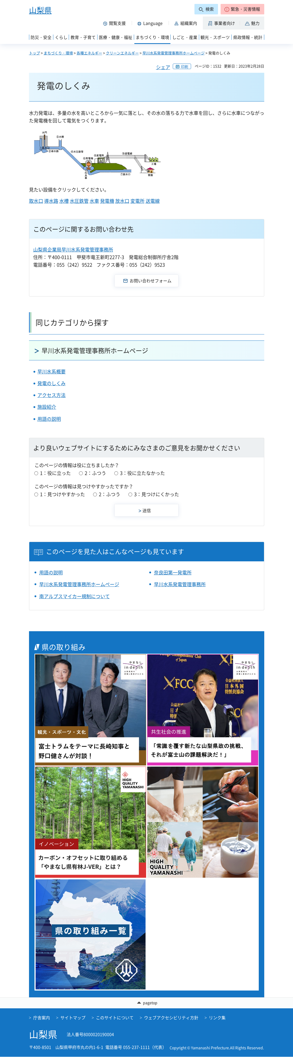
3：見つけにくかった (156, 494)
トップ (34, 52)
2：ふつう (95, 473)
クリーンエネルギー (122, 52)
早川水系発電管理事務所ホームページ (173, 52)
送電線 (153, 200)
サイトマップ (72, 1017)
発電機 (107, 200)
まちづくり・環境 (58, 52)
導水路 (51, 200)
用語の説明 (49, 418)
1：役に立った (55, 473)
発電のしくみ (51, 383)
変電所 (137, 200)
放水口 (122, 200)
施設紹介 (46, 406)
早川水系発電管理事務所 (180, 584)
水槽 (64, 200)
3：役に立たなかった (142, 473)
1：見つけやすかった (62, 494)
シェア (163, 67)
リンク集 (217, 1017)
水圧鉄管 (79, 200)
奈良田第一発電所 (173, 572)
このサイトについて (115, 1017)
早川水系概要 (51, 371)
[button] (242, 9)
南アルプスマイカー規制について (74, 596)
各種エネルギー (89, 52)
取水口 (36, 200)
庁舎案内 (41, 1017)
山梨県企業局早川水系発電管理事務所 (73, 249)
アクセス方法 (51, 395)
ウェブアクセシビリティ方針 (171, 1017)
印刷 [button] (184, 66)
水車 (94, 200)
